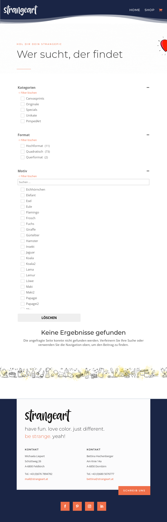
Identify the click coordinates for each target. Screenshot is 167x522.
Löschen (49, 317)
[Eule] (22, 206)
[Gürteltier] (22, 235)
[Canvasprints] (22, 98)
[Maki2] (22, 292)
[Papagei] (22, 298)
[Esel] (22, 200)
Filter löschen (29, 92)
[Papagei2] (22, 303)
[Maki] (22, 286)
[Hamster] (22, 240)
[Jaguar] (22, 252)
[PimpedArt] (22, 121)
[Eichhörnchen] (22, 189)
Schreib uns (134, 490)
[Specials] (22, 109)
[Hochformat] (22, 145)
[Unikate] (22, 115)
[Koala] (22, 258)
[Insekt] (22, 246)
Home (134, 10)
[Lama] (22, 269)
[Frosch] (22, 218)
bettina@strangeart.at (100, 479)
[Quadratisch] (22, 151)
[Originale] (22, 104)
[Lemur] (22, 275)
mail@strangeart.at (36, 479)
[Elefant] (22, 195)
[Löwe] (22, 280)
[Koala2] (22, 263)
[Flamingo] (22, 212)
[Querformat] (22, 157)
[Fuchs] (22, 223)
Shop (150, 10)
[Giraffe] (22, 229)
